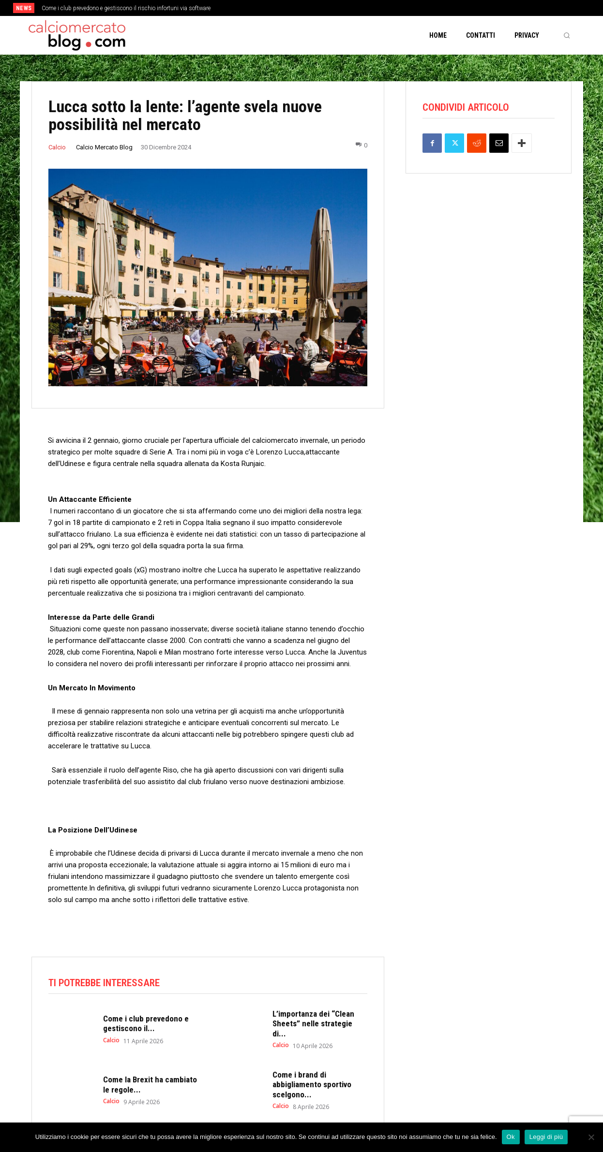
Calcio (57, 147)
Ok (511, 1136)
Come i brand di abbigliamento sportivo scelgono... (311, 1084)
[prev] (318, 8)
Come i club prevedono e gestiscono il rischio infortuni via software (126, 8)
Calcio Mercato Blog (104, 147)
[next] (334, 8)
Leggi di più (546, 1136)
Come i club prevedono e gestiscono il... (146, 1023)
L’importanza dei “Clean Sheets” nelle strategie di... (313, 1023)
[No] (591, 1137)
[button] (566, 35)
